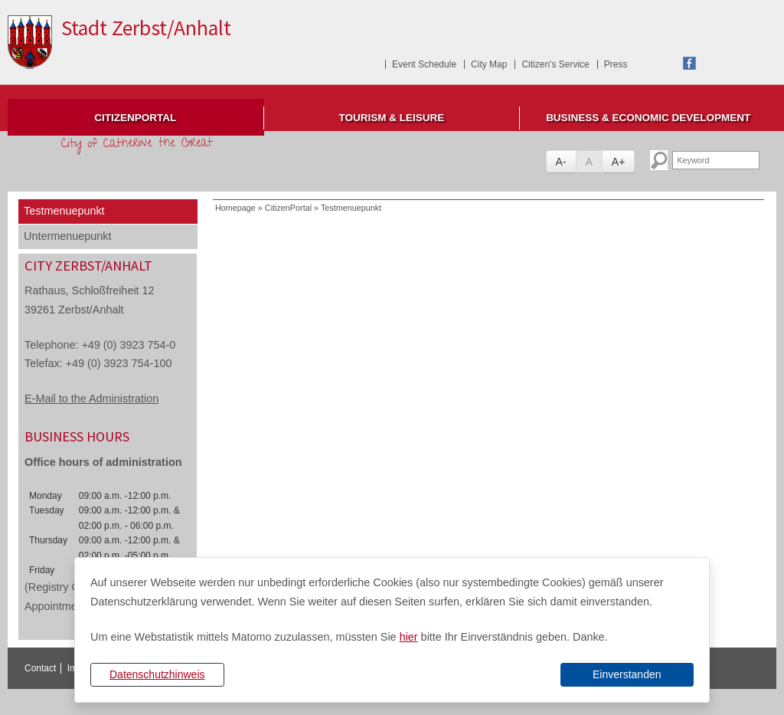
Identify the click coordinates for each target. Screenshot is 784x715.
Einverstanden (627, 674)
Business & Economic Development (648, 117)
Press (616, 64)
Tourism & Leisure (392, 117)
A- (561, 162)
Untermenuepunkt (67, 236)
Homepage (235, 207)
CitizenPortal (135, 117)
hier (409, 637)
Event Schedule (424, 64)
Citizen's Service (555, 64)
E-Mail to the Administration (91, 398)
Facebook (689, 63)
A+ (619, 162)
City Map (489, 64)
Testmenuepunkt (64, 211)
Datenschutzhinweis (157, 674)
